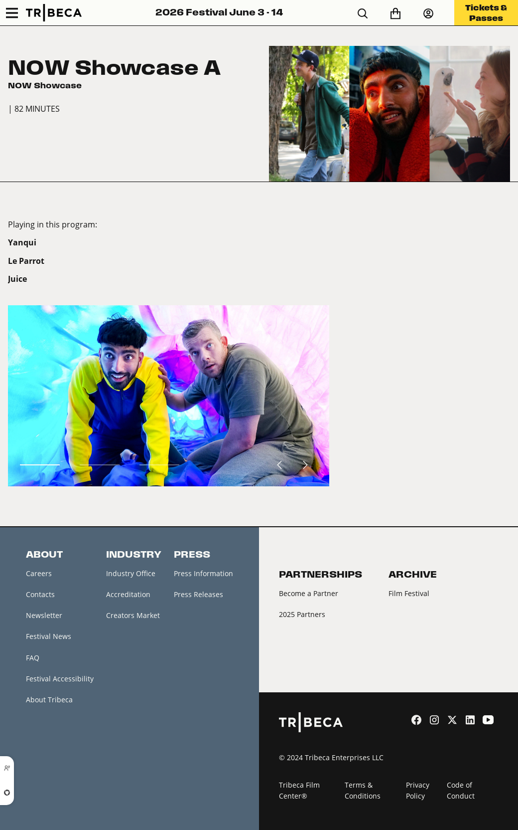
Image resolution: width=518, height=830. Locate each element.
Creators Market (133, 615)
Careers (39, 573)
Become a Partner (308, 593)
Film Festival (408, 593)
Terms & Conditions (363, 790)
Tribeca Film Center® (299, 790)
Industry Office (130, 573)
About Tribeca (49, 699)
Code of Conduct (461, 790)
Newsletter (44, 615)
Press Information (203, 573)
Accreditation (128, 594)
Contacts (40, 594)
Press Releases (198, 594)
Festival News (48, 636)
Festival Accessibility (60, 678)
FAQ (32, 657)
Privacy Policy (417, 790)
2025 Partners (302, 614)
